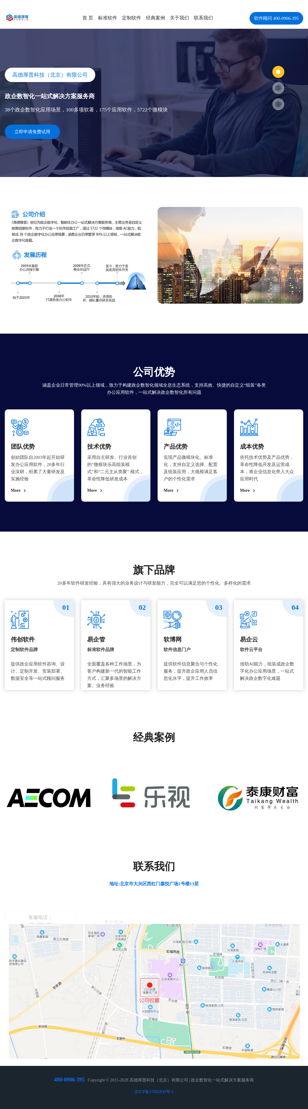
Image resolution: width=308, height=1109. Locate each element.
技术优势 (99, 446)
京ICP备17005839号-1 (153, 1092)
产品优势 (176, 446)
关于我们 (179, 17)
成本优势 (252, 446)
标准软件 (107, 17)
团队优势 (23, 446)
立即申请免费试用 (32, 131)
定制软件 (131, 17)
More (19, 491)
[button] (278, 72)
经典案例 (155, 17)
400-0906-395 (69, 1080)
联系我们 (203, 17)
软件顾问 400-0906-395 (276, 18)
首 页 (87, 17)
